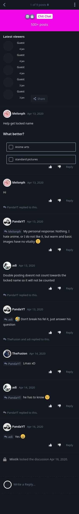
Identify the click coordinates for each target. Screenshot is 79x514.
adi (10, 319)
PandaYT (14, 364)
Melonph (14, 231)
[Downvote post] (60, 167)
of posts (39, 5)
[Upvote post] (51, 167)
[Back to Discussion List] (4, 5)
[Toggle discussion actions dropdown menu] (75, 5)
